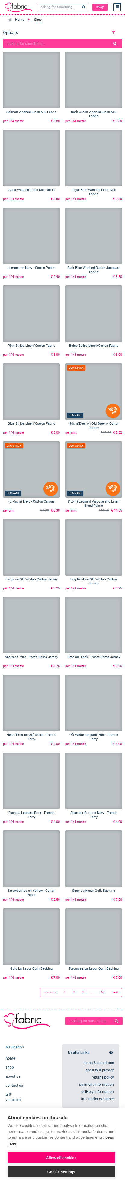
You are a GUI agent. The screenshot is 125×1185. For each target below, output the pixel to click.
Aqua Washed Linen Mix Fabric (31, 190)
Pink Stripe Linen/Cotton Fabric (31, 346)
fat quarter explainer (97, 1099)
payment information (96, 1084)
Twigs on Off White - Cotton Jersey (31, 579)
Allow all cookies (61, 1158)
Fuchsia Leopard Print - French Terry (31, 815)
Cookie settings (61, 1172)
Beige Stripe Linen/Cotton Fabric (93, 346)
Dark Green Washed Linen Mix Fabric (93, 114)
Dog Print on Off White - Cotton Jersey (93, 581)
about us (13, 1076)
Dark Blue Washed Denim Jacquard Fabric (93, 270)
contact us (14, 1085)
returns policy (103, 1077)
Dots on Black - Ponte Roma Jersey (93, 657)
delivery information (97, 1092)
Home (19, 20)
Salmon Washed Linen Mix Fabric (31, 112)
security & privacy (99, 1070)
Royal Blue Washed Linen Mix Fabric (94, 192)
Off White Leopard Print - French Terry (93, 737)
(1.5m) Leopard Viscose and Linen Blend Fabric (93, 504)
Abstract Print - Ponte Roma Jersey (31, 657)
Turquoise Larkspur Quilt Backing (94, 969)
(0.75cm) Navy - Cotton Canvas (31, 501)
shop (100, 7)
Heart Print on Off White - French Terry (31, 737)
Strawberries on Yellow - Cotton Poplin (31, 893)
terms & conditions (98, 1063)
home (10, 1058)
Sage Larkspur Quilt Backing (93, 891)
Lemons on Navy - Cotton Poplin (31, 268)
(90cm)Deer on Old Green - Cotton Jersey (93, 426)
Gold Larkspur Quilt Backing (31, 969)
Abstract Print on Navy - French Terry (93, 815)
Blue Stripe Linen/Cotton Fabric (31, 424)
